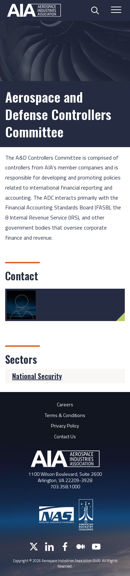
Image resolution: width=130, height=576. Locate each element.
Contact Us (65, 436)
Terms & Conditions (65, 415)
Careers (65, 404)
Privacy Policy (65, 425)
